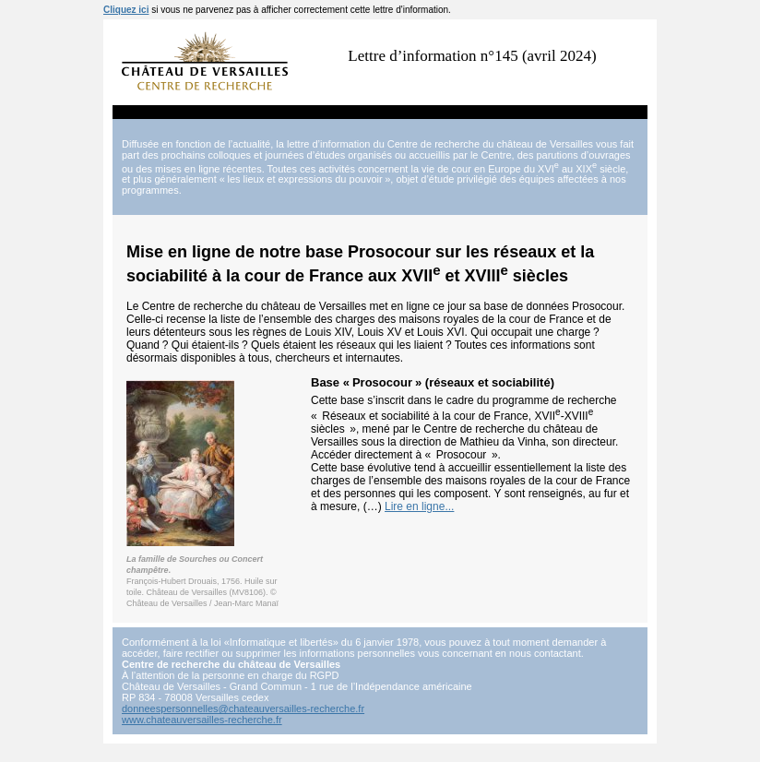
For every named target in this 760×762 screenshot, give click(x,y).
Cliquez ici (125, 10)
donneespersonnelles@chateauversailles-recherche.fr (243, 708)
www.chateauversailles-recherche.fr (202, 719)
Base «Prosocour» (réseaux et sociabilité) (432, 382)
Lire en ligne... (419, 506)
